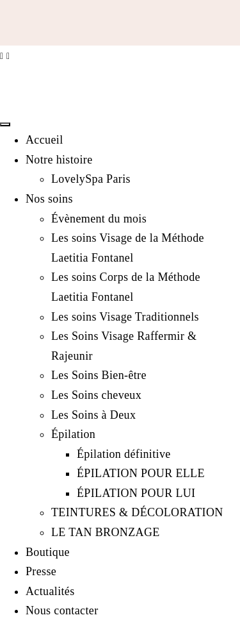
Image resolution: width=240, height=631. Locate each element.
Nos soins (49, 198)
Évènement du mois (99, 218)
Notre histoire (59, 159)
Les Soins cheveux (96, 395)
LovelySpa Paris (91, 178)
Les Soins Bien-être (99, 375)
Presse (41, 571)
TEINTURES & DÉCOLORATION (137, 512)
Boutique (48, 552)
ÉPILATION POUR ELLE (141, 473)
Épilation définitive (124, 454)
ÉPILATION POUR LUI (136, 493)
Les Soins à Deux (93, 414)
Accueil (44, 139)
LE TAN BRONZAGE (105, 532)
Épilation (73, 434)
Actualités (50, 591)
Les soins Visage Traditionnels (125, 316)
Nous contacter (62, 610)
